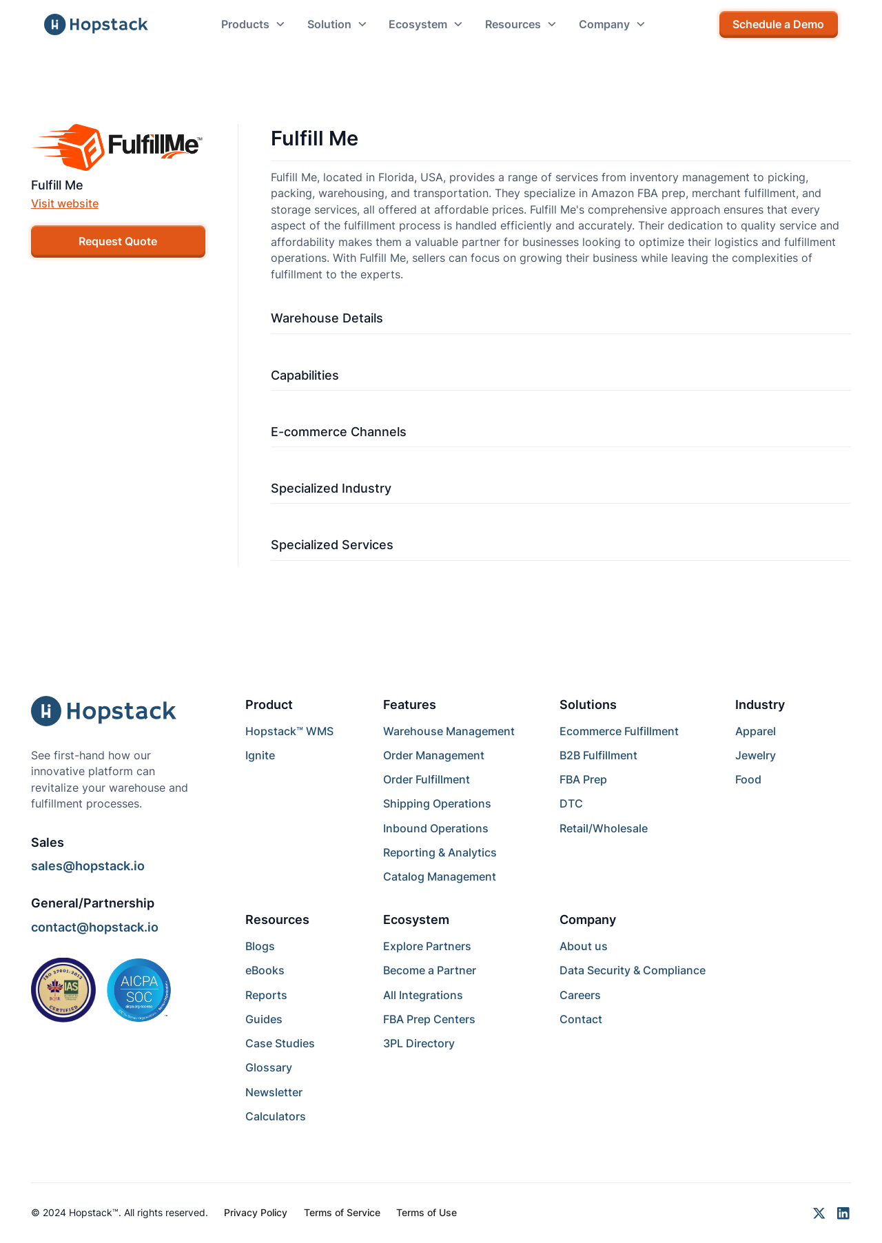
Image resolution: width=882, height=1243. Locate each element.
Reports (266, 995)
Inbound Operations (436, 828)
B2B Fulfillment (598, 755)
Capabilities (305, 375)
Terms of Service (342, 1212)
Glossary (268, 1067)
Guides (264, 1019)
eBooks (265, 970)
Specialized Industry (331, 488)
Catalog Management (439, 876)
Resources (277, 919)
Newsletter (273, 1092)
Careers (580, 995)
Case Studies (280, 1043)
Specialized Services (332, 544)
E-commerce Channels (339, 431)
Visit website (65, 203)
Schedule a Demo (778, 24)
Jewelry (755, 755)
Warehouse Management (449, 731)
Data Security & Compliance (633, 970)
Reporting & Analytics (440, 852)
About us (584, 946)
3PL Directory (419, 1043)
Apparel (755, 731)
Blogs (260, 946)
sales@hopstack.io (88, 866)
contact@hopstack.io (94, 927)
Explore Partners (427, 946)
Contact (581, 1019)
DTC (571, 803)
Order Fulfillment (426, 779)
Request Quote (118, 241)
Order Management (433, 755)
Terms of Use (426, 1212)
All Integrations (423, 995)
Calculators (275, 1116)
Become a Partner (429, 970)
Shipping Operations (437, 803)
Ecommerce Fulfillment (619, 731)
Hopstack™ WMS (289, 731)
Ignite (260, 755)
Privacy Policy (255, 1212)
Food (748, 779)
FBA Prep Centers (429, 1019)
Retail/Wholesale (604, 828)
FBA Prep (583, 779)
